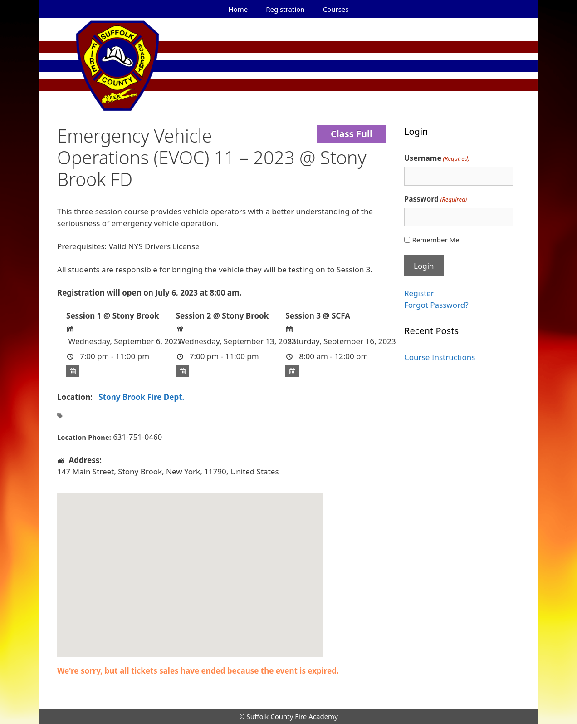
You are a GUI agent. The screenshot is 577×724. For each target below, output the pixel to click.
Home (238, 9)
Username (436, 158)
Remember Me (435, 239)
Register (419, 293)
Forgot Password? (436, 305)
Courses (336, 9)
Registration (285, 9)
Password (435, 199)
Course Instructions (439, 357)
